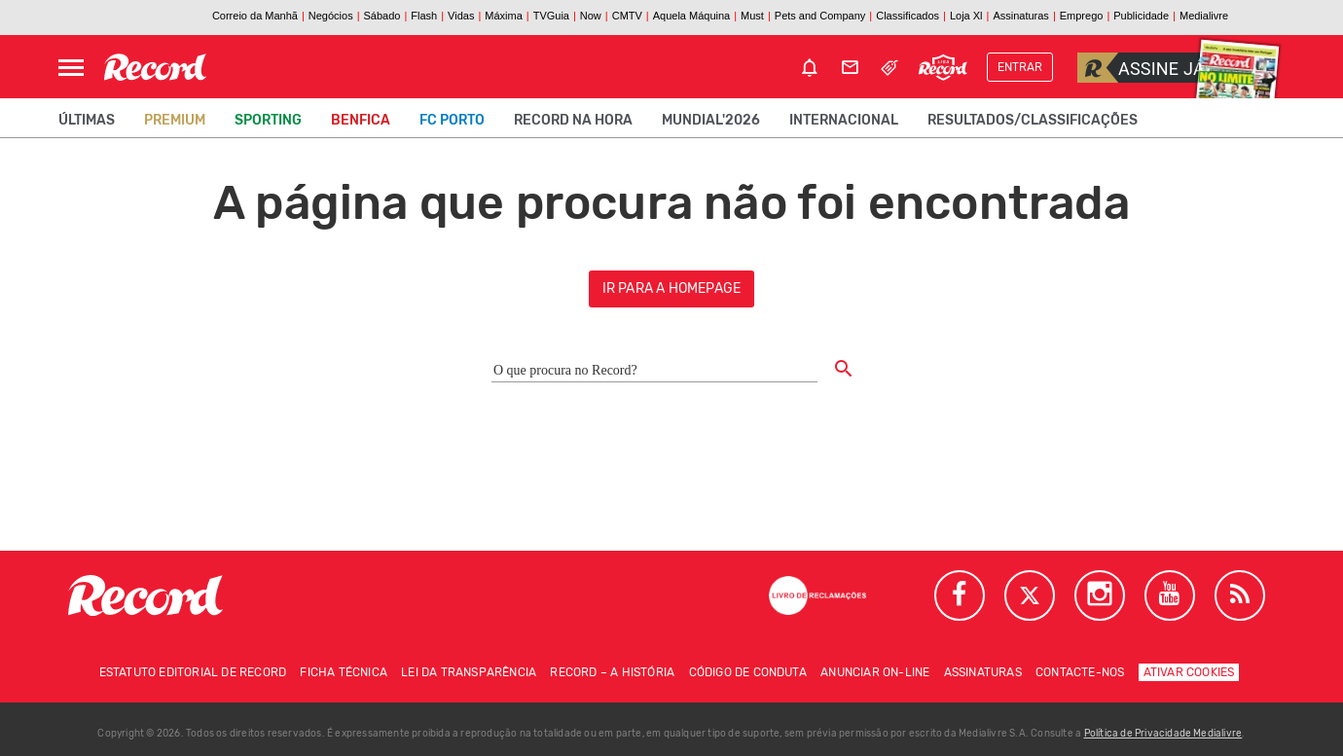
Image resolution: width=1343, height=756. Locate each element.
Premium (174, 120)
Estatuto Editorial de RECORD (193, 672)
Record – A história (612, 672)
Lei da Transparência (468, 672)
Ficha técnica (343, 672)
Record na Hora (573, 120)
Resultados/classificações (1032, 120)
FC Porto (452, 120)
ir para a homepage (672, 288)
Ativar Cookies (1189, 672)
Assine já (1141, 68)
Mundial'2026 (711, 120)
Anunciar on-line (874, 672)
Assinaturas (983, 672)
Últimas (86, 120)
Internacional (843, 120)
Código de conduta (748, 672)
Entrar (1020, 67)
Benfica (360, 120)
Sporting (268, 120)
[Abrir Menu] (71, 67)
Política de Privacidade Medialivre (1163, 733)
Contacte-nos (1079, 672)
